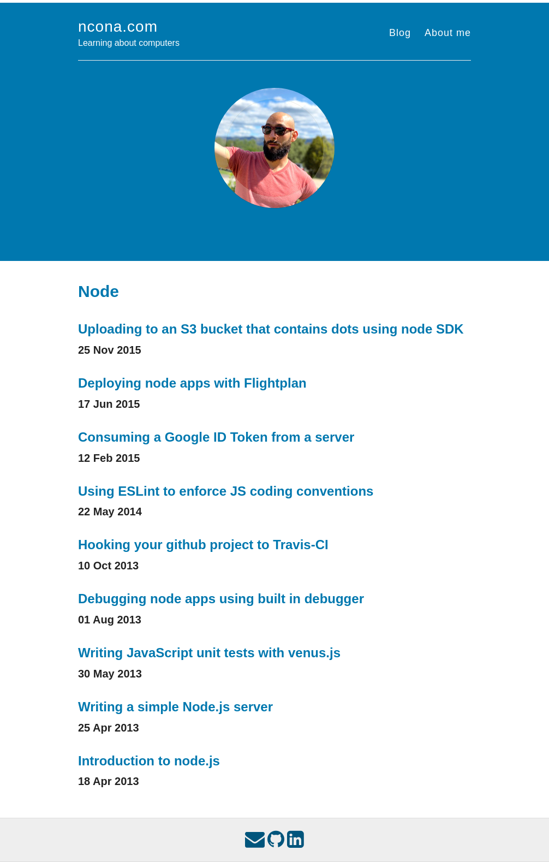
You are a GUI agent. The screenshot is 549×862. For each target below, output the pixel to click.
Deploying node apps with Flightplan (192, 383)
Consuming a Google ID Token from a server (216, 437)
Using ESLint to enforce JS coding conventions (225, 491)
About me (448, 32)
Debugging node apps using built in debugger (221, 598)
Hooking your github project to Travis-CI (203, 544)
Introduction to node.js (149, 760)
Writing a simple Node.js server (175, 706)
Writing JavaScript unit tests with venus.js (209, 652)
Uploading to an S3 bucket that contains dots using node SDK (271, 329)
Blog (400, 32)
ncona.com (118, 26)
